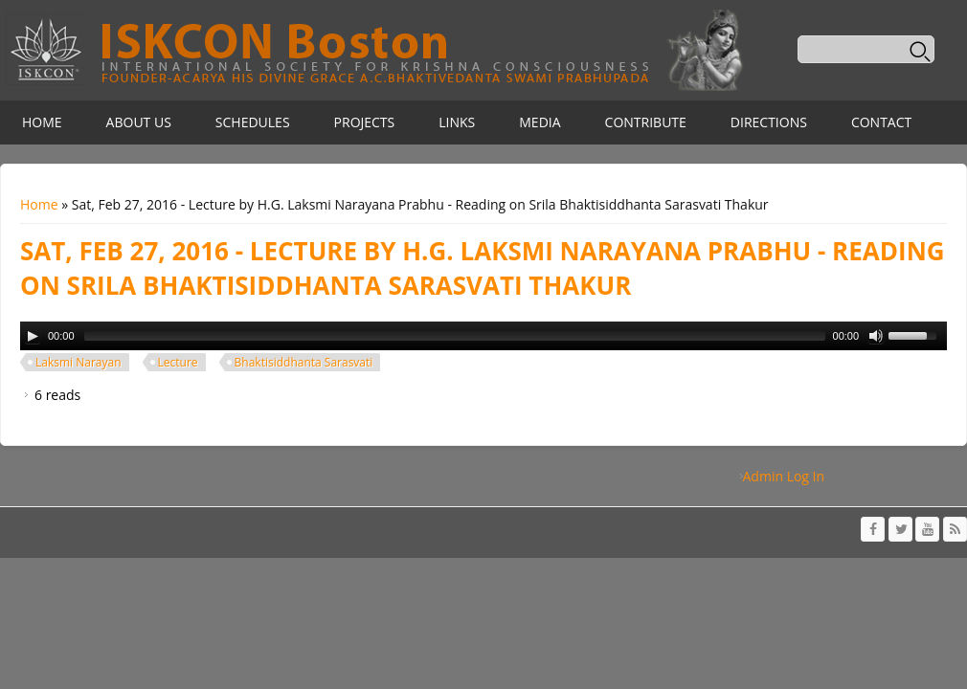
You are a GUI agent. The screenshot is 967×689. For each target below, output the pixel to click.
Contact (881, 122)
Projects (364, 122)
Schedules (252, 122)
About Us (138, 122)
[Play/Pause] (32, 336)
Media (539, 122)
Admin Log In (784, 476)
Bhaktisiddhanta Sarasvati (304, 362)
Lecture (178, 362)
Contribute (645, 122)
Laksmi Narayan (78, 362)
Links (457, 122)
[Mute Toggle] (876, 336)
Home (42, 122)
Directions (769, 122)
